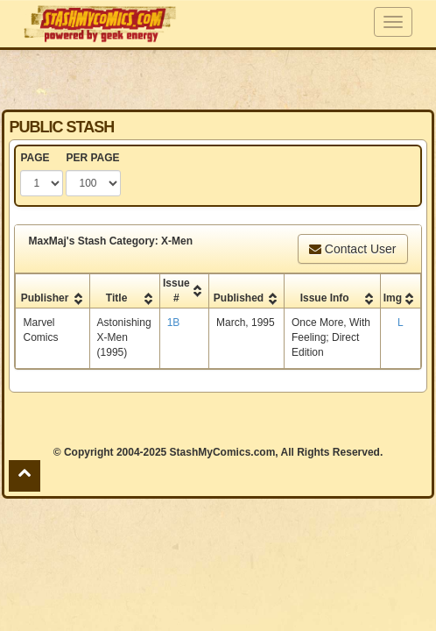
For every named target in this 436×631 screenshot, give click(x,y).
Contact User (353, 249)
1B (173, 322)
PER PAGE (92, 158)
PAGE (34, 158)
